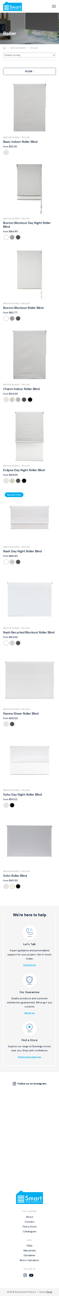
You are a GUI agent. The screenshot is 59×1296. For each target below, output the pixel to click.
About (29, 1216)
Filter (29, 71)
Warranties (29, 1250)
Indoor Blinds (18, 48)
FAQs (29, 1245)
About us (29, 1013)
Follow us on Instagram (29, 1084)
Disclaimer (29, 1255)
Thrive (49, 1292)
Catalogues (29, 1231)
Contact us (29, 965)
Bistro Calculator (29, 1260)
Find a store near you (29, 1057)
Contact (29, 1221)
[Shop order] (29, 55)
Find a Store (30, 1226)
